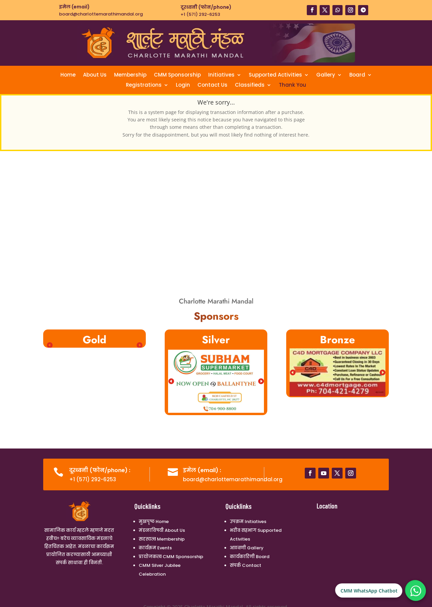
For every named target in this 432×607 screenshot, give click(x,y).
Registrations (144, 85)
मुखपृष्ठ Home (154, 521)
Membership (130, 75)
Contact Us (212, 85)
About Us (95, 75)
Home (68, 75)
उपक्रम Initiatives (248, 521)
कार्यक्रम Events (155, 548)
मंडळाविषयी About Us (162, 530)
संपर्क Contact (245, 565)
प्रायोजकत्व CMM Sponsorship (171, 556)
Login (183, 85)
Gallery (325, 75)
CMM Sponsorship (177, 75)
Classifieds (250, 85)
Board (357, 75)
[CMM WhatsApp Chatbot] (416, 591)
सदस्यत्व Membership (162, 539)
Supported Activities (275, 75)
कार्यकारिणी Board (249, 556)
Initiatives (221, 75)
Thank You (292, 85)
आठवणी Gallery (247, 548)
